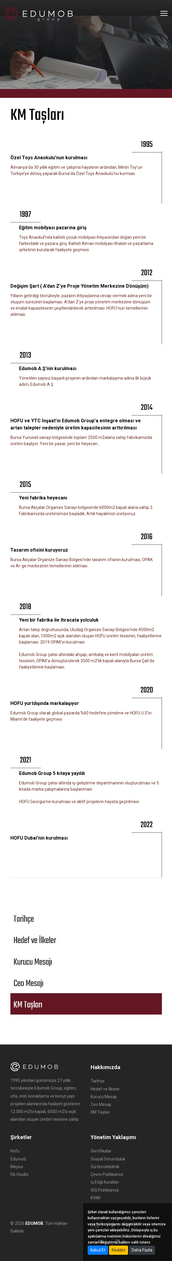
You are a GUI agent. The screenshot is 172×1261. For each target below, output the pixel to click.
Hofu (15, 1151)
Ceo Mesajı (101, 1104)
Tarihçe (98, 1081)
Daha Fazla (142, 1250)
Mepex (16, 1166)
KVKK (95, 1197)
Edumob (18, 1159)
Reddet (118, 1250)
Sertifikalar (101, 1151)
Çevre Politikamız (107, 1174)
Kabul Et (97, 1250)
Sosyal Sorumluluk (108, 1159)
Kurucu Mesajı (104, 1096)
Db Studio (19, 1174)
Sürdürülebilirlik (105, 1166)
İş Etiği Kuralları (105, 1182)
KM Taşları (100, 1112)
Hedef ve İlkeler (105, 1089)
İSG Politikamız (105, 1190)
